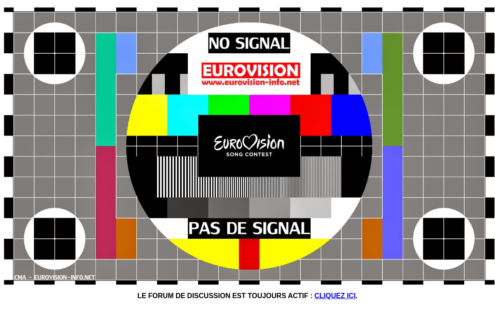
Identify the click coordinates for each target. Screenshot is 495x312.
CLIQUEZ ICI (335, 295)
